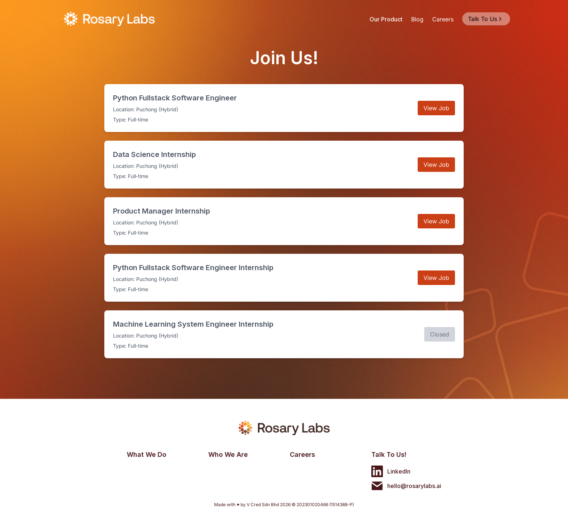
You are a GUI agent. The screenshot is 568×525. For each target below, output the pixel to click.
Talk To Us (485, 18)
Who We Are (228, 454)
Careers (443, 19)
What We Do (146, 454)
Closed (439, 334)
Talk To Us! (388, 454)
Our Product (385, 19)
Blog (417, 19)
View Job (436, 108)
